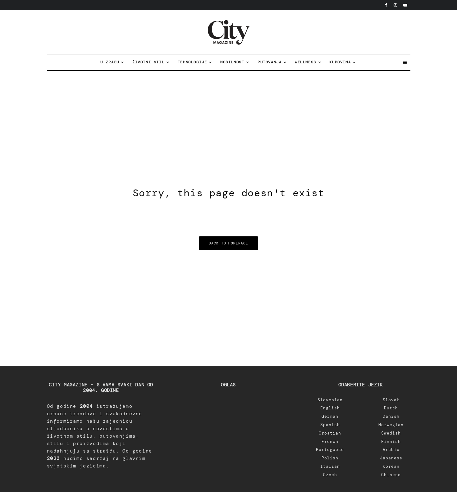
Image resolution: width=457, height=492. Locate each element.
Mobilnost (232, 62)
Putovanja (269, 62)
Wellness (305, 62)
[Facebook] (386, 5)
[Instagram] (395, 5)
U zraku (109, 62)
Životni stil (148, 62)
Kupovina (340, 62)
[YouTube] (405, 5)
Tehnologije (192, 62)
